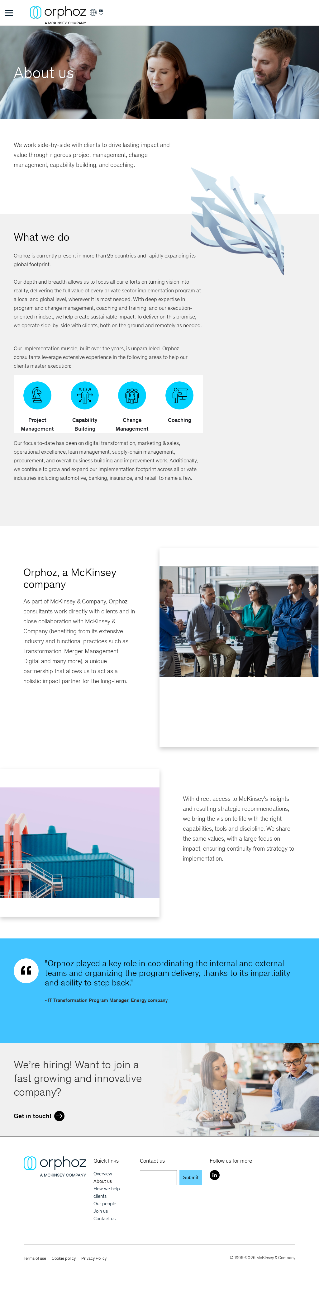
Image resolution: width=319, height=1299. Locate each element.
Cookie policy (64, 1258)
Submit (190, 1177)
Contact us (104, 1218)
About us (102, 1181)
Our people (104, 1203)
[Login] (96, 14)
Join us (100, 1211)
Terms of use (35, 1258)
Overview (102, 1173)
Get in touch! (41, 1115)
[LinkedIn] (215, 1175)
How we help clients (106, 1192)
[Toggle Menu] (8, 13)
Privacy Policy (94, 1258)
